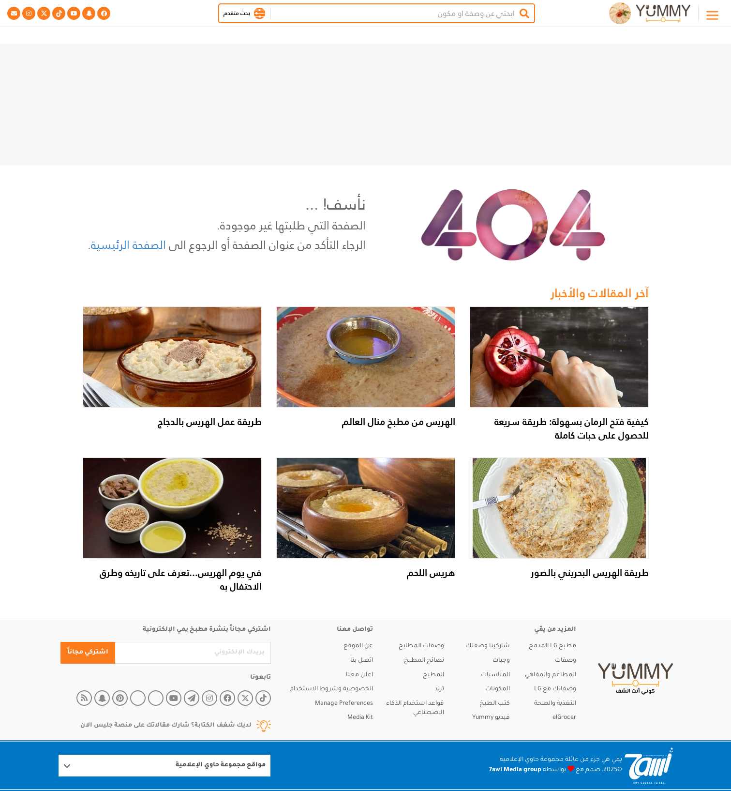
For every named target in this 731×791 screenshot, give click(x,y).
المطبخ (433, 675)
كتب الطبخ (494, 703)
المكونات (497, 689)
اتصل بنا (361, 660)
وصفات (565, 660)
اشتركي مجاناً (87, 652)
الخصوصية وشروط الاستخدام (331, 689)
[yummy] (635, 679)
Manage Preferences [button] (344, 703)
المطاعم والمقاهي (550, 675)
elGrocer (564, 718)
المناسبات (495, 675)
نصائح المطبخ (424, 660)
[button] (259, 13)
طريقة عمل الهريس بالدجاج (210, 421)
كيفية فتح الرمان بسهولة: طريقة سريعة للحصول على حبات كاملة (571, 428)
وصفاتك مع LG (555, 689)
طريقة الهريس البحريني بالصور (590, 572)
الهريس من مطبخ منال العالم (398, 421)
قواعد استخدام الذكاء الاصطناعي (415, 708)
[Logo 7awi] (649, 765)
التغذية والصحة (555, 703)
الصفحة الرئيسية (128, 245)
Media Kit (360, 718)
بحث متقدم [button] (237, 13)
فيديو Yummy (491, 718)
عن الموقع (358, 646)
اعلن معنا (359, 675)
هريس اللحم (431, 572)
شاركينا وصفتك (487, 646)
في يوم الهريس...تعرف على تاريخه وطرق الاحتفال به (181, 579)
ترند (439, 689)
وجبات (501, 660)
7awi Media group (515, 770)
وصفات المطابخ (421, 646)
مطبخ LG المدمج (552, 646)
